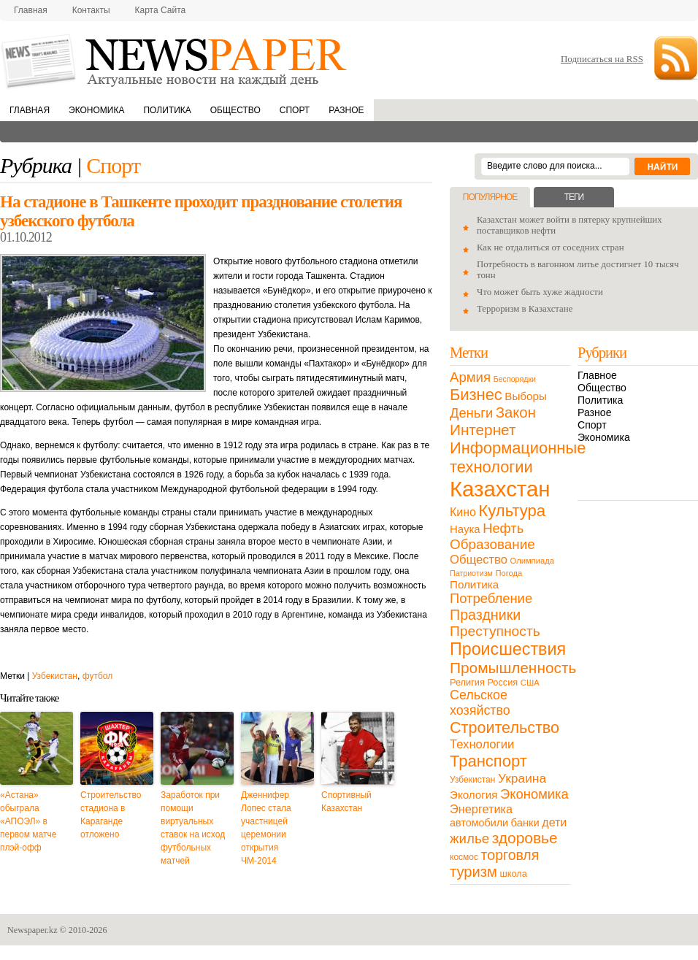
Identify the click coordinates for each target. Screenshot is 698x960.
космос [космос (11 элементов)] (464, 857)
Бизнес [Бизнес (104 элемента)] (476, 394)
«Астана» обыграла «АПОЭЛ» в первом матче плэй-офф (28, 821)
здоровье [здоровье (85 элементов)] (525, 837)
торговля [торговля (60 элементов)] (510, 855)
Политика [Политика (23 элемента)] (474, 584)
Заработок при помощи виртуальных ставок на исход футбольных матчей (193, 828)
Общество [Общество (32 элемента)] (478, 560)
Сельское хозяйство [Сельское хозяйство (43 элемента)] (480, 703)
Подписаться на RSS (602, 58)
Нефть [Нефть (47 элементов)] (503, 528)
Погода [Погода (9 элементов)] (508, 573)
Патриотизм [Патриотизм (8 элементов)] (471, 573)
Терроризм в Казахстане (524, 309)
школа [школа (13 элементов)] (513, 873)
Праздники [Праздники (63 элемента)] (485, 615)
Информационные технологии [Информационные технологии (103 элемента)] (518, 457)
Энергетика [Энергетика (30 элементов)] (481, 808)
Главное (597, 375)
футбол (98, 676)
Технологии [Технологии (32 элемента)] (482, 744)
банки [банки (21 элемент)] (525, 823)
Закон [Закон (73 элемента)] (516, 412)
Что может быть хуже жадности (540, 292)
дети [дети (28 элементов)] (554, 822)
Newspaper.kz (32, 930)
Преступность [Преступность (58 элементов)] (495, 631)
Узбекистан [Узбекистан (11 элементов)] (472, 780)
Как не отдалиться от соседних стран (550, 247)
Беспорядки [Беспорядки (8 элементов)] (515, 379)
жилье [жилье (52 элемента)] (469, 838)
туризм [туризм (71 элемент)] (473, 872)
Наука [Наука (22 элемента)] (465, 529)
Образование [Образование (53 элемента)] (492, 544)
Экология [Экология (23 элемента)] (473, 794)
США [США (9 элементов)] (530, 682)
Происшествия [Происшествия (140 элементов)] (508, 649)
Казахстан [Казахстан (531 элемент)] (500, 489)
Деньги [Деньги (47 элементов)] (471, 413)
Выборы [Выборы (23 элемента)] (525, 396)
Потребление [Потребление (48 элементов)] (491, 598)
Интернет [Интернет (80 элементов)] (482, 429)
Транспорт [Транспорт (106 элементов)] (488, 761)
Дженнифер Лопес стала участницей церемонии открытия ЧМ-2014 (266, 828)
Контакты (91, 10)
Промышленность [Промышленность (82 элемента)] (513, 667)
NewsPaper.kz (175, 60)
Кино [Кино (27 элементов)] (463, 512)
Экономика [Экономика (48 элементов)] (534, 794)
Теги (573, 197)
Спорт (295, 110)
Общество (235, 110)
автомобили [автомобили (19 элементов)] (479, 823)
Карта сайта (160, 10)
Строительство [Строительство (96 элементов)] (504, 727)
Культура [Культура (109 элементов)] (511, 511)
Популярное (490, 197)
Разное (346, 110)
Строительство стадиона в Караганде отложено (111, 815)
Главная (30, 10)
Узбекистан (54, 676)
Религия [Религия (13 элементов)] (467, 682)
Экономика (96, 110)
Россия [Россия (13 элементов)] (502, 682)
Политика (167, 110)
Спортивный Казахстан (346, 801)
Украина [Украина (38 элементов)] (522, 778)
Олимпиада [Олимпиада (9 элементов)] (532, 560)
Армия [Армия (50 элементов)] (470, 377)
